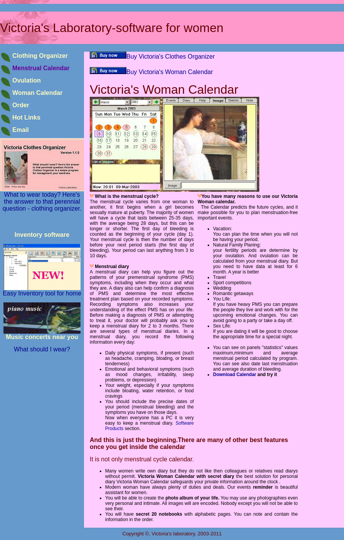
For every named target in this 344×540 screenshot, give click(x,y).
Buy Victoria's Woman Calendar (151, 72)
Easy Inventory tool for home (42, 291)
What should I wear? (42, 349)
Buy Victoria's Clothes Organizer (152, 56)
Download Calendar (234, 374)
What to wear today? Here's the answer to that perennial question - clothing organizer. (42, 199)
